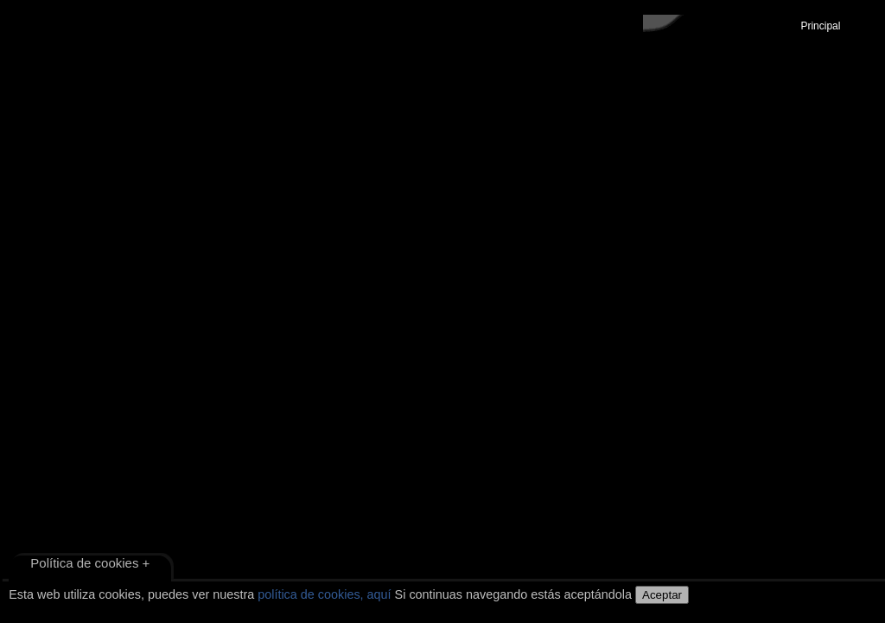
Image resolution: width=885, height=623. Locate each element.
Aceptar (662, 594)
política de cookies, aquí (324, 594)
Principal (821, 26)
